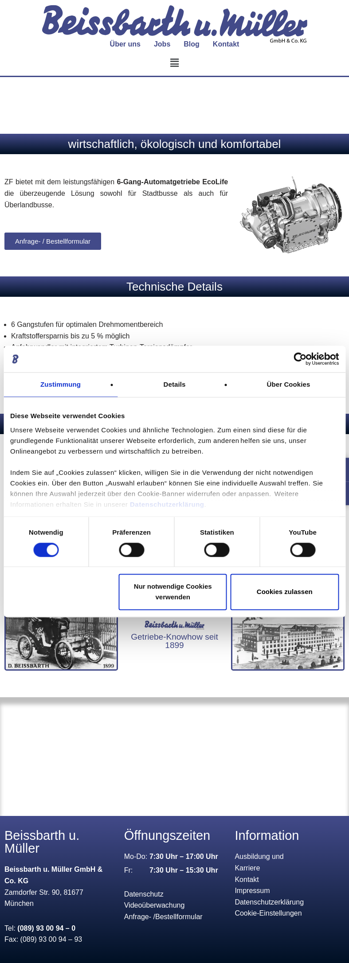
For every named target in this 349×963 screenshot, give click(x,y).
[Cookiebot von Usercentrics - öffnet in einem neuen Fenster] (300, 358)
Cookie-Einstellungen (268, 913)
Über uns (125, 44)
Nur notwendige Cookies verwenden (173, 592)
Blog (192, 44)
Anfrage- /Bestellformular (163, 916)
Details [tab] (175, 384)
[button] (174, 62)
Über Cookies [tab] (288, 384)
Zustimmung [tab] (60, 384)
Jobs (162, 44)
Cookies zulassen (285, 592)
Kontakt (226, 44)
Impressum (252, 890)
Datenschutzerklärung (167, 504)
